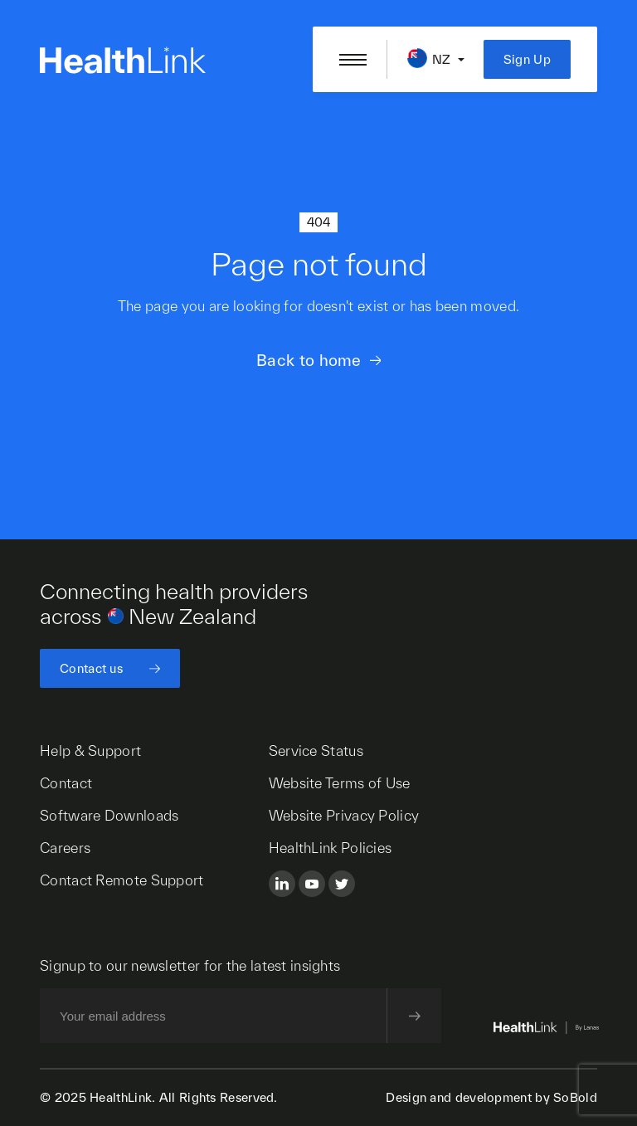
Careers (65, 847)
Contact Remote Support (122, 880)
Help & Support (90, 750)
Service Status (316, 750)
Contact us (91, 668)
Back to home (309, 360)
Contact (66, 783)
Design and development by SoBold (491, 1097)
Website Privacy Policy (344, 815)
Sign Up (527, 59)
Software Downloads (109, 815)
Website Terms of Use (340, 783)
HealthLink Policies (330, 847)
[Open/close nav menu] (353, 60)
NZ (441, 59)
